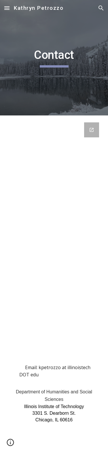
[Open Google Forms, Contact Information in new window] (91, 129)
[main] (54, 58)
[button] (7, 8)
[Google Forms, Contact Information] (54, 219)
